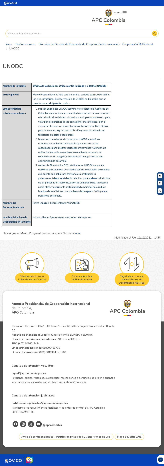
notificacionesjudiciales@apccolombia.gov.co (40, 403)
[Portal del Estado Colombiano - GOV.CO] (10, 3)
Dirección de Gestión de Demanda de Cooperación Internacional (78, 44)
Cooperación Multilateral (137, 44)
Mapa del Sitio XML (129, 436)
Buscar (154, 33)
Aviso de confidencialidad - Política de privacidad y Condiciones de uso (65, 436)
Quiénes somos (25, 44)
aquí (77, 233)
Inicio (8, 44)
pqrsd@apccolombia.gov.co (29, 373)
